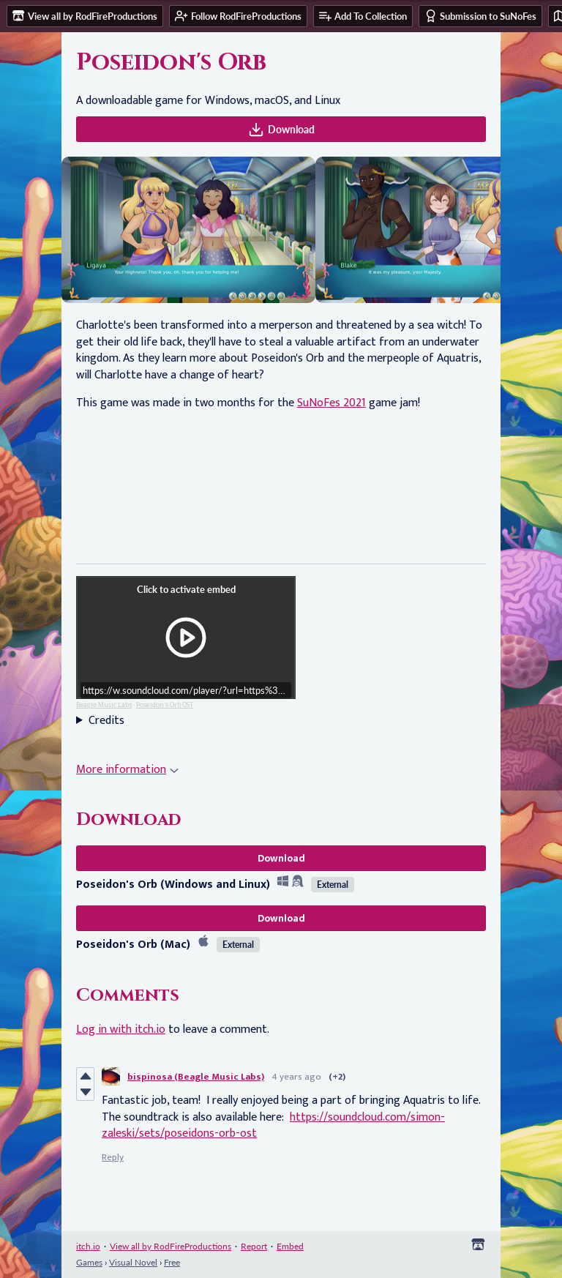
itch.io (88, 1246)
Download (281, 130)
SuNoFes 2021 (331, 403)
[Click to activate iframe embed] (186, 637)
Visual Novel (133, 1262)
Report (254, 1246)
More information (127, 770)
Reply (113, 1157)
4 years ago (296, 1077)
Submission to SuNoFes (480, 16)
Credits (106, 720)
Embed (290, 1246)
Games (89, 1262)
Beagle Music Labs (104, 705)
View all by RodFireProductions (170, 1246)
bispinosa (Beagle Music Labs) (195, 1077)
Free (172, 1262)
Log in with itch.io (120, 1029)
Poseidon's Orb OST (164, 705)
